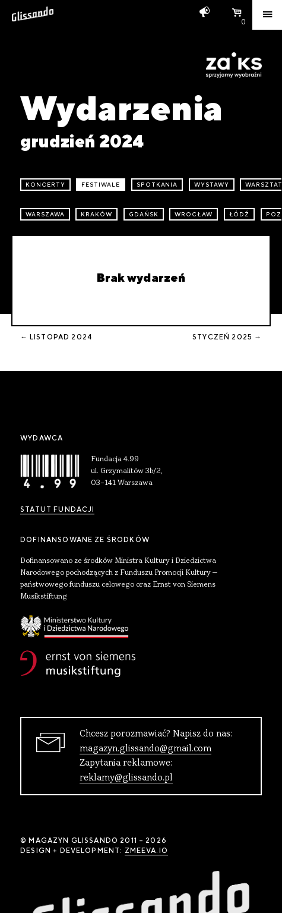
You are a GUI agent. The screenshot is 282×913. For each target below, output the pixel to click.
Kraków (96, 214)
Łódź (239, 214)
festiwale (100, 184)
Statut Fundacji (57, 509)
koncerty (45, 184)
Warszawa (45, 214)
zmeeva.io (146, 850)
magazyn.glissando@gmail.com (145, 749)
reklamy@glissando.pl (126, 778)
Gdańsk (144, 214)
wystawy (211, 184)
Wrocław (194, 214)
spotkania (157, 184)
